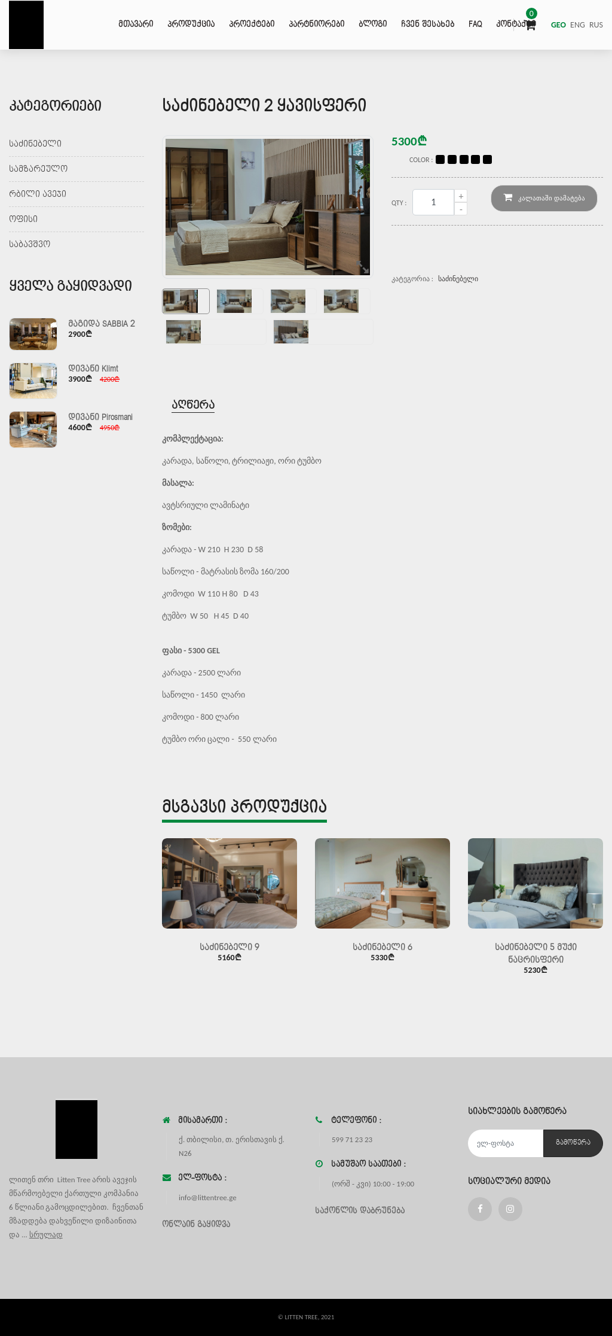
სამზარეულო (38, 169)
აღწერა (193, 405)
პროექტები (251, 24)
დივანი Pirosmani (100, 417)
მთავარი (135, 24)
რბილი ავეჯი (37, 194)
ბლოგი (373, 24)
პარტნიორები (316, 24)
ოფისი (23, 219)
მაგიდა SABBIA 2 (101, 324)
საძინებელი (35, 144)
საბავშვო (29, 244)
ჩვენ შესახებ (427, 24)
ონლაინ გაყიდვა (196, 1225)
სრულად (46, 1234)
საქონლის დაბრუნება (360, 1211)
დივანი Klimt (93, 369)
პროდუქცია (191, 24)
